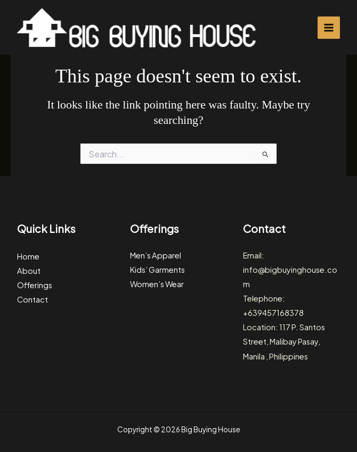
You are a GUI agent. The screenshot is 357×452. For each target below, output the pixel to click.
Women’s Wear (157, 284)
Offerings (34, 285)
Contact (32, 299)
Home (28, 256)
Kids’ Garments (157, 269)
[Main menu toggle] (329, 27)
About (28, 270)
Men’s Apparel (155, 255)
